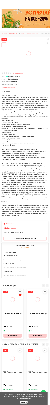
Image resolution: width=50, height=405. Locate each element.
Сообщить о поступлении (25, 239)
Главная (4, 34)
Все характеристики (8, 87)
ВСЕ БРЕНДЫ (13, 34)
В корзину (12, 335)
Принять (24, 402)
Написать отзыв (18, 73)
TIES (22, 34)
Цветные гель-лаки (32, 34)
